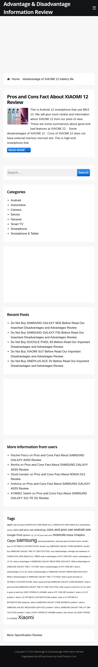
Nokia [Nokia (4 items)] (69, 534)
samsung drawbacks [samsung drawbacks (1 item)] (46, 541)
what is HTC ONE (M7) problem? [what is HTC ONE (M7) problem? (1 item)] (61, 592)
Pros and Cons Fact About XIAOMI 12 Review (47, 99)
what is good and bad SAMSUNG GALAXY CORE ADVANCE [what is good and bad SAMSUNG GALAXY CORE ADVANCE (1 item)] (58, 582)
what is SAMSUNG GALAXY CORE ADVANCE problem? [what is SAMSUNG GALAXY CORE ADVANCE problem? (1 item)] (54, 602)
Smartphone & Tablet (24, 233)
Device (15, 214)
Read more (19, 150)
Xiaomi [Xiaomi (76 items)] (26, 617)
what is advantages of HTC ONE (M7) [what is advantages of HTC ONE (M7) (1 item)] (56, 556)
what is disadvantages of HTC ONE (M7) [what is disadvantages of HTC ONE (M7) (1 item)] (56, 567)
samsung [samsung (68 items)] (26, 540)
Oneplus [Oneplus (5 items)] (79, 534)
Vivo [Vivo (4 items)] (37, 556)
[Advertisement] (49, 40)
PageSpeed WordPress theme (37, 656)
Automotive (18, 205)
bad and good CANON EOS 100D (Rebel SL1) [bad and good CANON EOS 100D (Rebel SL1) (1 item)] (32, 525)
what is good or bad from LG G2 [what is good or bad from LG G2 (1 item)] (72, 587)
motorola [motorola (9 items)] (59, 535)
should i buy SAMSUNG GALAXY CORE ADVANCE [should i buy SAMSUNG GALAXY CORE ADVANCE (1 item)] (61, 546)
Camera (16, 209)
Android (16, 200)
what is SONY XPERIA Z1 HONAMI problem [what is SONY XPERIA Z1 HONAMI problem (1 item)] (44, 612)
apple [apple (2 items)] (9, 524)
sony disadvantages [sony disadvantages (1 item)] (59, 551)
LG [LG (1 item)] (32, 535)
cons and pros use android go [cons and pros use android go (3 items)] (29, 529)
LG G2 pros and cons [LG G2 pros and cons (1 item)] (43, 535)
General (16, 219)
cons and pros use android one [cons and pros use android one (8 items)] (69, 529)
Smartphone (19, 228)
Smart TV (17, 224)
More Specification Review (24, 635)
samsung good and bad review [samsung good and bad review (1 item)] (68, 541)
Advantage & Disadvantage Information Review (59, 651)
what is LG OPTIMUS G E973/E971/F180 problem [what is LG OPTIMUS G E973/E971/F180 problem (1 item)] (36, 597)
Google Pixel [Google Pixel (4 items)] (14, 534)
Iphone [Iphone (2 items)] (26, 535)
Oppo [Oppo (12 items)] (11, 541)
